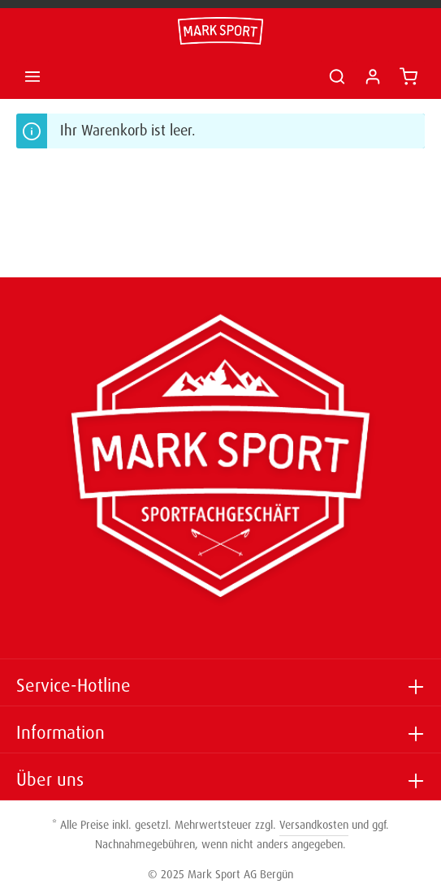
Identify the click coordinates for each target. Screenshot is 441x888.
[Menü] (32, 76)
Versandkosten (313, 824)
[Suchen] (337, 76)
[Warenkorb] (408, 76)
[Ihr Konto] (373, 76)
